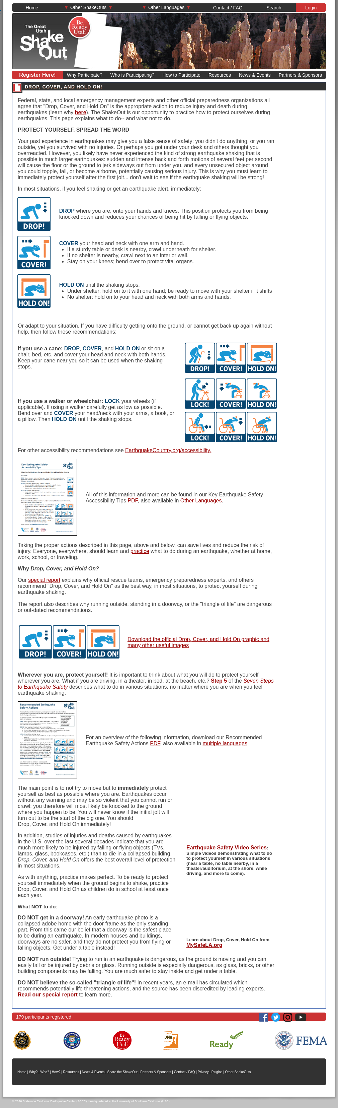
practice (140, 551)
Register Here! (37, 75)
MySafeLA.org (204, 945)
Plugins (217, 1072)
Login (311, 7)
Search (273, 7)
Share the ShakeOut (122, 1072)
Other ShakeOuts (88, 7)
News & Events (255, 75)
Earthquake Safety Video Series (226, 847)
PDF (133, 500)
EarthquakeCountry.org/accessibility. (168, 450)
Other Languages (166, 7)
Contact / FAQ (228, 7)
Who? (44, 1072)
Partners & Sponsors (300, 75)
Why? (33, 1072)
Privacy (203, 1072)
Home (32, 7)
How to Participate (181, 75)
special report (44, 580)
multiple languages (225, 743)
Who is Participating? (132, 75)
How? (56, 1072)
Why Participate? (84, 75)
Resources (219, 75)
